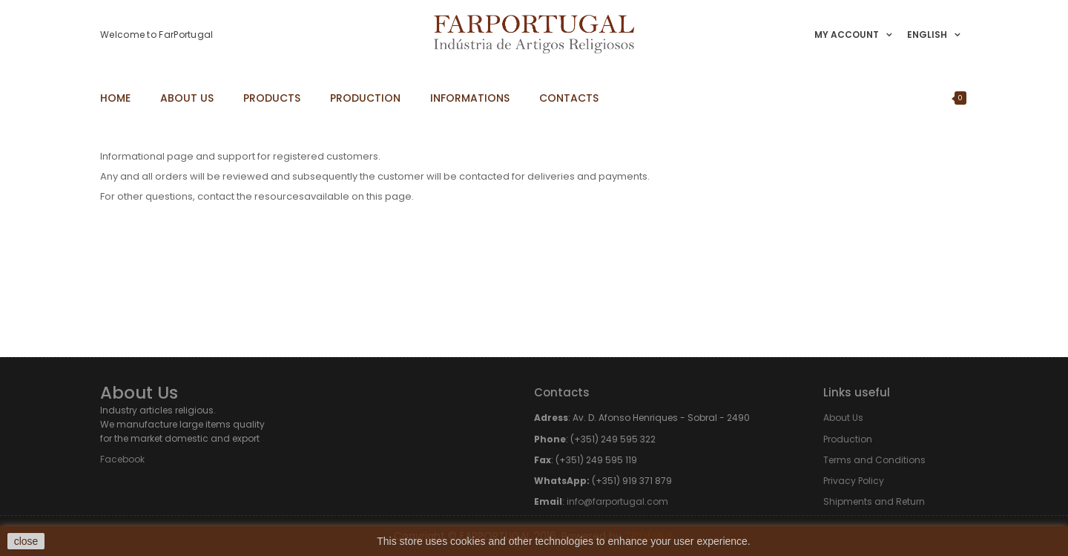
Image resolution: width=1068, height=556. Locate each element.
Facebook (122, 459)
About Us (843, 417)
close (26, 541)
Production (847, 439)
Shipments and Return (874, 501)
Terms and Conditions (874, 460)
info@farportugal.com (617, 501)
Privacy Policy (853, 480)
